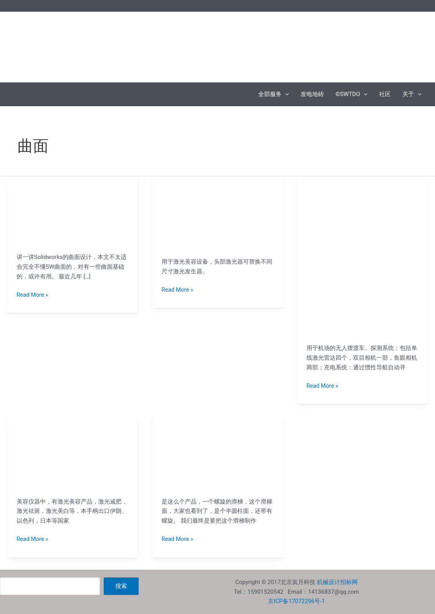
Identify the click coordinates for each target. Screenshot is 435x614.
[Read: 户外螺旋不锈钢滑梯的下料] (217, 456)
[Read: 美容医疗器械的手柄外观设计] (73, 456)
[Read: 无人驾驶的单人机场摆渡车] (362, 259)
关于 (411, 94)
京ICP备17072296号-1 (296, 601)
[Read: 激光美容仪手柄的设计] (217, 216)
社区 (385, 94)
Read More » (33, 294)
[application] (285, 94)
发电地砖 (312, 94)
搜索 (121, 586)
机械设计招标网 (337, 582)
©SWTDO (351, 94)
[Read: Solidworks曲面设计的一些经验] (73, 214)
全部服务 (273, 94)
